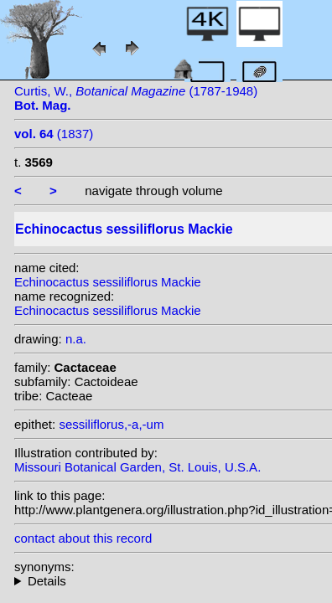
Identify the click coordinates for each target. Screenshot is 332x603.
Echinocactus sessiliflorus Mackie (107, 282)
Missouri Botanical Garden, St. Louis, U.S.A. (137, 467)
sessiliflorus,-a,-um (111, 424)
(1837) (53, 133)
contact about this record (83, 538)
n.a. (75, 339)
